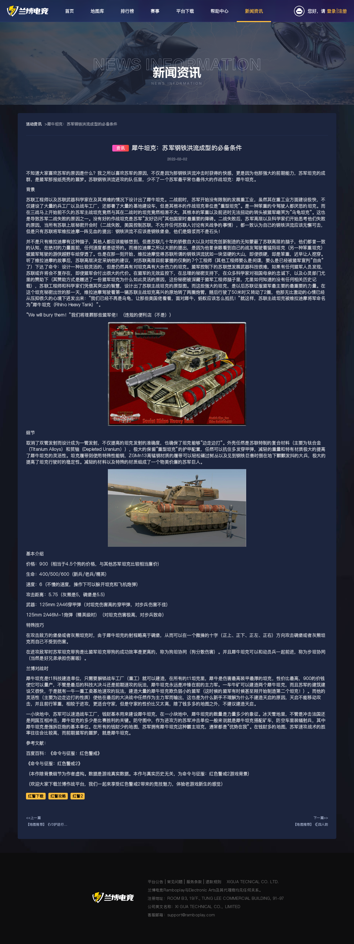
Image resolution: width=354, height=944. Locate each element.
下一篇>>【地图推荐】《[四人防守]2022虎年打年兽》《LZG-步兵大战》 (310, 821)
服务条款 (194, 882)
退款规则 (213, 882)
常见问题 (175, 882)
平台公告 (155, 882)
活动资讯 (34, 124)
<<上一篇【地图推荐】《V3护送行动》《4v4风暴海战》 (45, 821)
